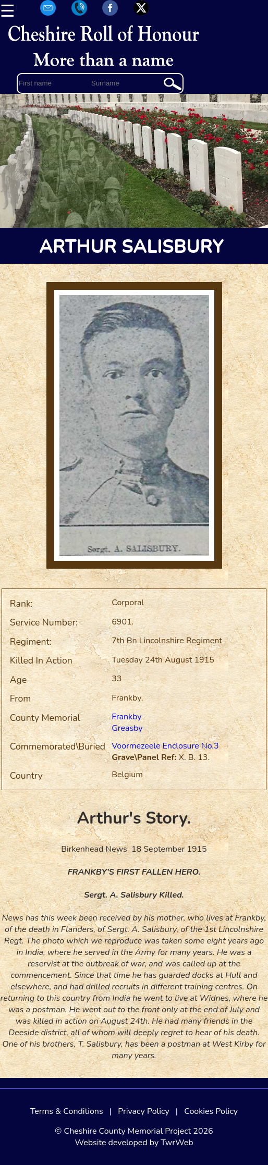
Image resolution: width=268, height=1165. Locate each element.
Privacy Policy (143, 1111)
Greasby (127, 728)
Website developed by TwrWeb (134, 1142)
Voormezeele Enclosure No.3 (165, 746)
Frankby (126, 716)
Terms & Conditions (66, 1111)
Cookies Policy (211, 1111)
